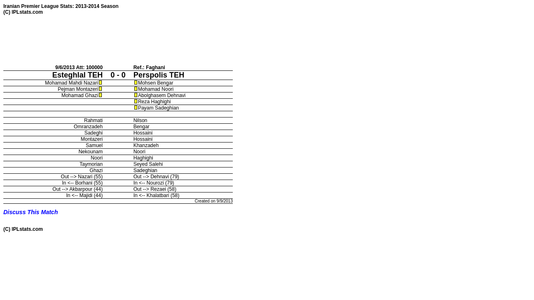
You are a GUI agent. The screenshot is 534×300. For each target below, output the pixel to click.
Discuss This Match (30, 212)
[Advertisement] (155, 39)
